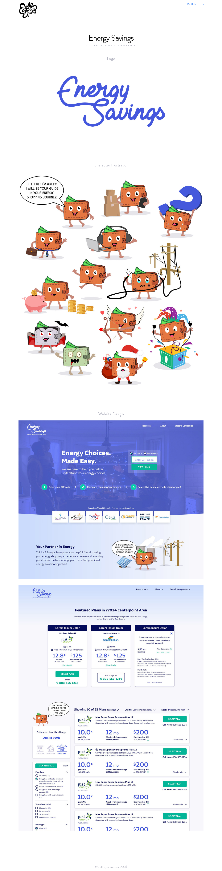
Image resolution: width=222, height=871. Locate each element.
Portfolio (192, 4)
